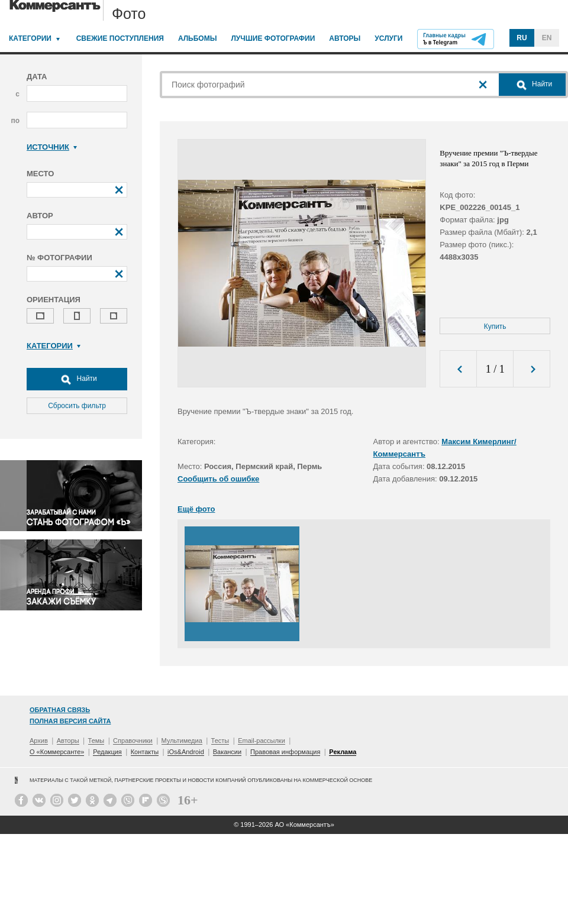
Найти (77, 379)
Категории (30, 38)
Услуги (388, 38)
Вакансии (227, 751)
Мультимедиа (182, 740)
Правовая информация (285, 751)
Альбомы (197, 38)
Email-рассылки (261, 740)
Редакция (107, 751)
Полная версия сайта (70, 721)
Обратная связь (60, 709)
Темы (96, 740)
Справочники (133, 740)
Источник (52, 147)
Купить (495, 326)
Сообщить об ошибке (218, 478)
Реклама (342, 751)
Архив (39, 740)
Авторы (344, 38)
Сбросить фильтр (77, 406)
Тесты (220, 740)
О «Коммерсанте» (57, 751)
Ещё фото (196, 509)
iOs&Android (185, 751)
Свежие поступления (120, 38)
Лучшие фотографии (273, 38)
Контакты (145, 751)
